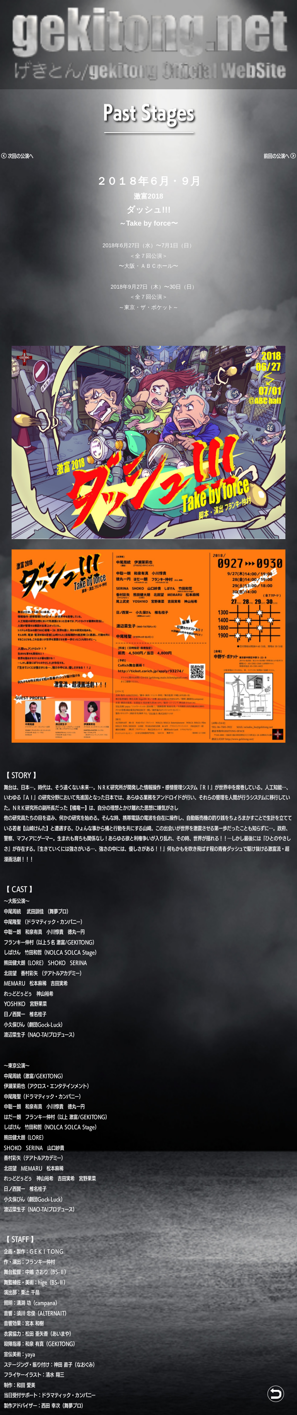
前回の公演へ (280, 156)
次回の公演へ (17, 156)
